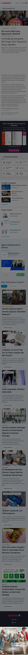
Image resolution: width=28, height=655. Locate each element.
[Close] (26, 628)
